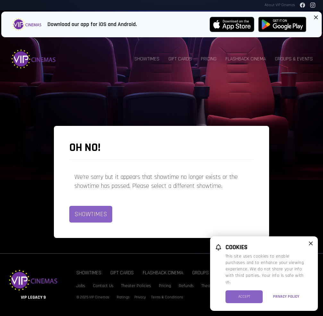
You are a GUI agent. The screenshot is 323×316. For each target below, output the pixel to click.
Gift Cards (180, 59)
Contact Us (103, 286)
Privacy (140, 297)
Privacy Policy (286, 296)
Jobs (80, 286)
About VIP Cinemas (280, 5)
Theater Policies (136, 286)
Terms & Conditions (167, 297)
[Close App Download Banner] (316, 17)
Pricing (209, 59)
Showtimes (146, 59)
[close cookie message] (311, 243)
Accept (244, 296)
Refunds (186, 286)
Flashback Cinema (245, 59)
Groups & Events (294, 59)
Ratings (123, 297)
